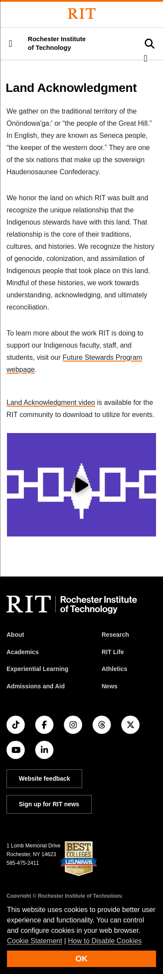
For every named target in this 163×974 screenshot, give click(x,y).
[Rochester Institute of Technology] (82, 13)
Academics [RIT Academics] (23, 651)
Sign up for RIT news (49, 804)
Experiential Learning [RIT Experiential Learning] (37, 668)
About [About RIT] (15, 634)
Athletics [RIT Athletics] (114, 668)
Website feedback (44, 778)
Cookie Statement (34, 941)
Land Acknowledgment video (51, 402)
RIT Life (113, 651)
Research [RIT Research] (115, 634)
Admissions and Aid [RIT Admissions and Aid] (36, 686)
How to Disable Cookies (105, 941)
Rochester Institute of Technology (57, 43)
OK (82, 958)
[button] (10, 44)
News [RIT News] (110, 686)
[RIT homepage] (72, 605)
